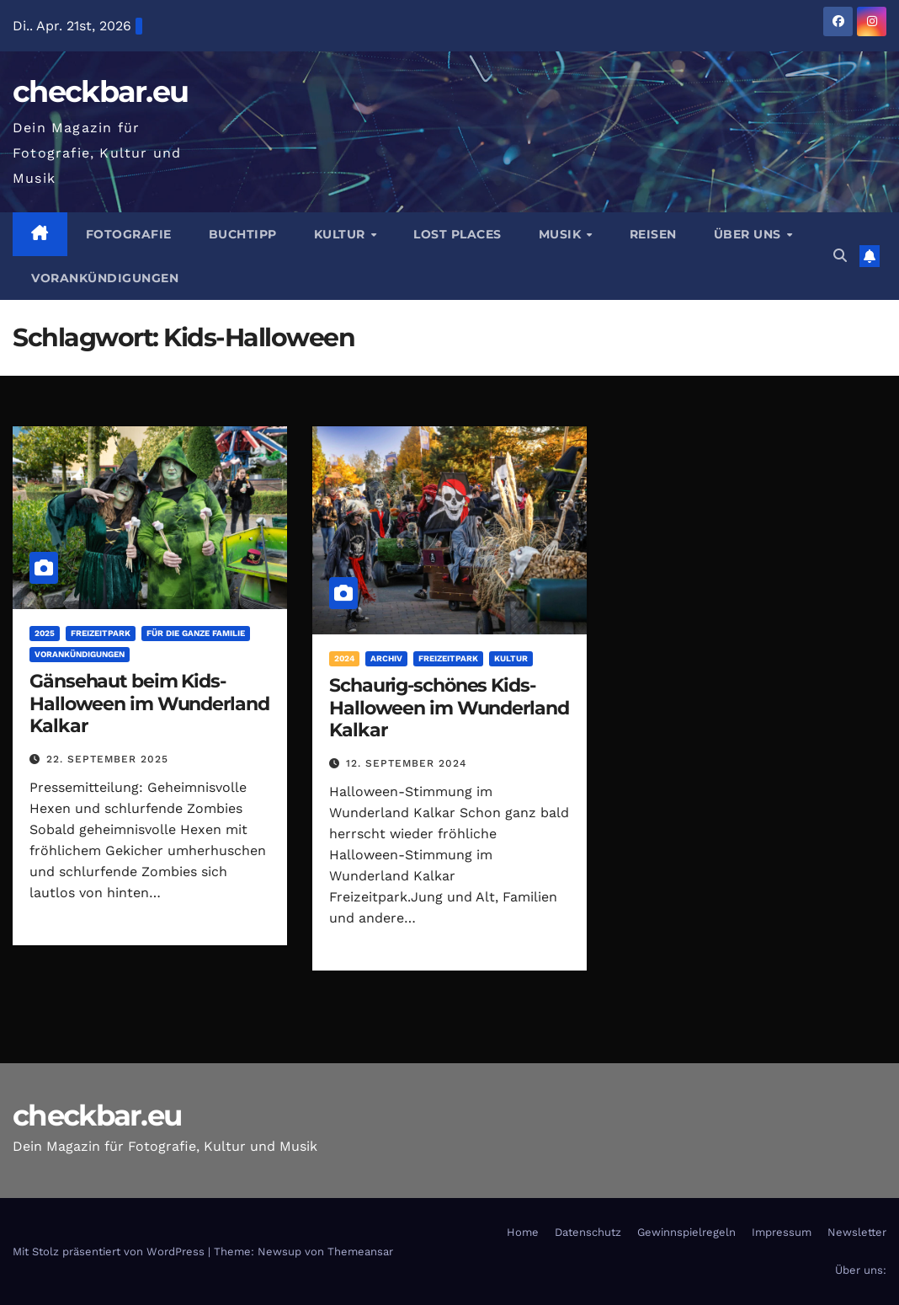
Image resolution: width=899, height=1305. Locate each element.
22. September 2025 (107, 759)
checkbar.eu (100, 91)
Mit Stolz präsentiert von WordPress (110, 1251)
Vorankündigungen (104, 278)
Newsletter (856, 1232)
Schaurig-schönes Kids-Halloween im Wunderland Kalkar (449, 707)
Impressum (781, 1232)
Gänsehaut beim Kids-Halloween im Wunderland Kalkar (149, 703)
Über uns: (860, 1270)
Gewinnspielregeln (686, 1232)
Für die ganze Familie (195, 633)
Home (523, 1232)
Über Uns (749, 234)
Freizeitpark (100, 633)
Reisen (653, 234)
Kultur (342, 234)
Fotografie (129, 234)
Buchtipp (243, 234)
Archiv (386, 658)
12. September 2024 (406, 763)
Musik (562, 234)
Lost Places (457, 234)
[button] (840, 256)
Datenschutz (588, 1232)
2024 (344, 658)
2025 (45, 633)
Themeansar (360, 1251)
